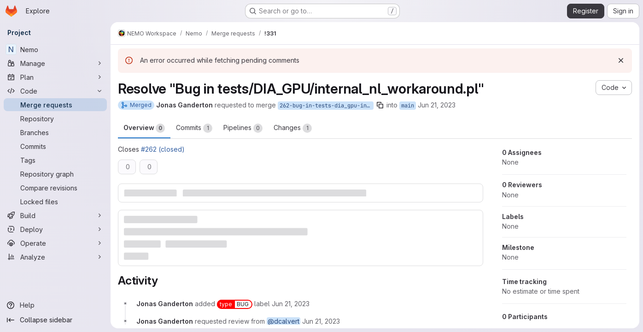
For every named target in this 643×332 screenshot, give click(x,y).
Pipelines (243, 128)
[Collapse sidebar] (55, 320)
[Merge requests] (55, 104)
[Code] (55, 90)
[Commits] (55, 146)
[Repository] (55, 118)
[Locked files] (55, 201)
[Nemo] (55, 49)
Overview (144, 128)
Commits (194, 128)
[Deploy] (55, 229)
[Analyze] (55, 256)
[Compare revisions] (55, 187)
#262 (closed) (163, 149)
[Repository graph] (55, 173)
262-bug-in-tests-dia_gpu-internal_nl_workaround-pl (327, 105)
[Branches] (55, 132)
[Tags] (55, 160)
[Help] (55, 305)
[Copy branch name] (380, 105)
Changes (293, 128)
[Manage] (55, 63)
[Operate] (55, 243)
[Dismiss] (620, 60)
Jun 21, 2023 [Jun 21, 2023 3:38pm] (437, 105)
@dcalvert (283, 321)
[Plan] (55, 77)
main (407, 105)
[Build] (55, 215)
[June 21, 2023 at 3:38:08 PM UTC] (291, 304)
